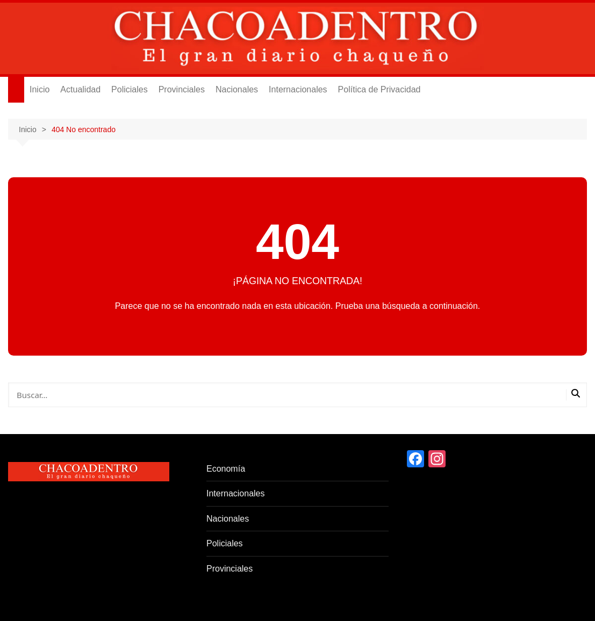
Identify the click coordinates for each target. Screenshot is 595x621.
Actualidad (80, 89)
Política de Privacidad (379, 89)
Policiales (129, 89)
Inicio (39, 89)
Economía (225, 468)
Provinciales (182, 89)
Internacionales (298, 89)
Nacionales (237, 89)
